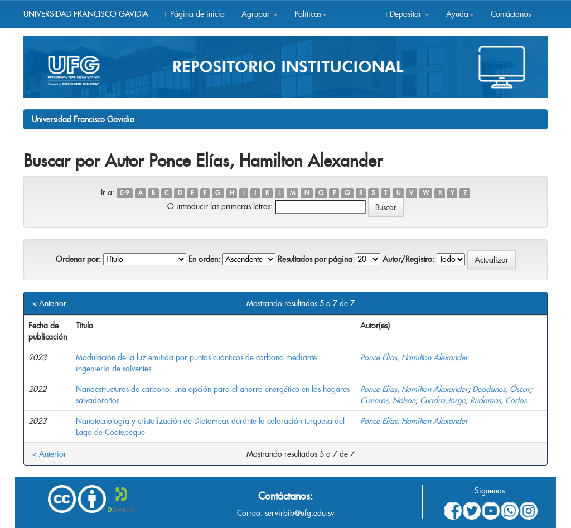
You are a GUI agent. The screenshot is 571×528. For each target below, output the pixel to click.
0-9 (124, 193)
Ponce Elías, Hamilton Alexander (414, 357)
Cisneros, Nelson (387, 400)
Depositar (407, 14)
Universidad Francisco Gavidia (83, 119)
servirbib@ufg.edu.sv (299, 513)
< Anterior (49, 303)
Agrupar (259, 14)
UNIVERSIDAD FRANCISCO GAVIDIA (85, 14)
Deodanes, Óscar (501, 389)
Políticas (310, 14)
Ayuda (460, 14)
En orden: (204, 259)
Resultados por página (315, 259)
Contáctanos (511, 14)
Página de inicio (195, 14)
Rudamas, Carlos (498, 400)
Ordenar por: (78, 259)
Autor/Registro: (408, 259)
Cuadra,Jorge (443, 400)
